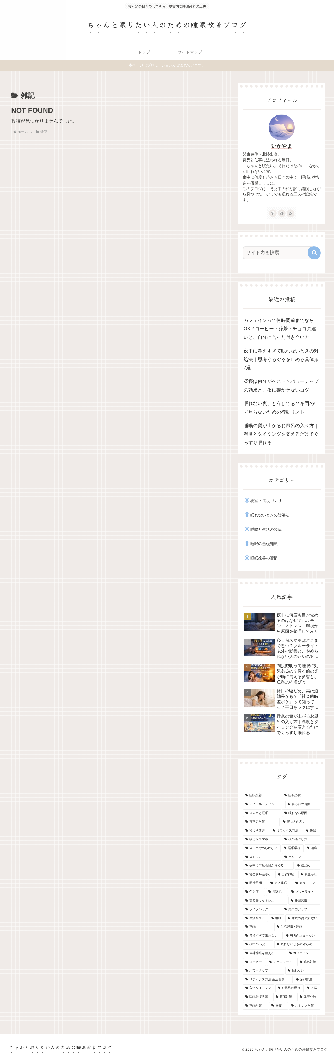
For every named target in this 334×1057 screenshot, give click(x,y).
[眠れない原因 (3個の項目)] (301, 813)
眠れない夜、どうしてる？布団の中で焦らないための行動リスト (281, 407)
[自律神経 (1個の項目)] (286, 874)
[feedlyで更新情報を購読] (281, 213)
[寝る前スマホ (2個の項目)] (262, 839)
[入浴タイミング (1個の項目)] (258, 988)
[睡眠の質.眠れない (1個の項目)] (302, 918)
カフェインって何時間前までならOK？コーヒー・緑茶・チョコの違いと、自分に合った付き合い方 (280, 329)
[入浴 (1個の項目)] (312, 988)
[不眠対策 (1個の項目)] (255, 1006)
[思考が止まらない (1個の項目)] (302, 936)
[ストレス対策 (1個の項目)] (304, 1006)
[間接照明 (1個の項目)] (255, 883)
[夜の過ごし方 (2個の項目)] (301, 839)
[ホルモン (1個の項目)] (301, 857)
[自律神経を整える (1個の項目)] (264, 953)
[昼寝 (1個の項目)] (278, 1006)
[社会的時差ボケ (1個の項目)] (258, 874)
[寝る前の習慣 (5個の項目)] (302, 804)
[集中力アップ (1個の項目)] (301, 909)
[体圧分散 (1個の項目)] (308, 997)
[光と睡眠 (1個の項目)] (280, 883)
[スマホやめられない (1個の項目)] (262, 848)
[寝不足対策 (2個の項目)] (261, 822)
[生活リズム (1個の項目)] (255, 918)
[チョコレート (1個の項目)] (281, 962)
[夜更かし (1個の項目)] (309, 874)
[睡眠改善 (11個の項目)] (262, 795)
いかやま (281, 146)
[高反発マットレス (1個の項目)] (265, 901)
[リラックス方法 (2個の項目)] (286, 831)
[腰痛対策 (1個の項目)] (284, 997)
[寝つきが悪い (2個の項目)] (300, 822)
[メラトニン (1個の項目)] (306, 883)
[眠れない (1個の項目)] (302, 971)
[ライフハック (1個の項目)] (262, 909)
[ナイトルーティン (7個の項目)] (263, 804)
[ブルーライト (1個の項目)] (304, 892)
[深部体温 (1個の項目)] (307, 979)
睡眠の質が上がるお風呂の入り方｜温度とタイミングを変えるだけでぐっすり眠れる (281, 434)
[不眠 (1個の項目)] (258, 927)
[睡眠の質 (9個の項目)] (301, 795)
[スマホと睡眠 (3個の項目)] (262, 813)
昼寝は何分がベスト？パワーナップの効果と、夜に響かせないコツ (281, 385)
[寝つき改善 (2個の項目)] (256, 831)
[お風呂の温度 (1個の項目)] (289, 988)
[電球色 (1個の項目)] (277, 892)
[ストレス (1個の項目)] (262, 857)
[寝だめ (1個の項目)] (307, 866)
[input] (278, 252)
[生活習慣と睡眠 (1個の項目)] (297, 927)
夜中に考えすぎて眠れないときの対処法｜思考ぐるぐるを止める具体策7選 (281, 359)
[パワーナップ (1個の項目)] (263, 971)
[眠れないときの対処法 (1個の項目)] (297, 944)
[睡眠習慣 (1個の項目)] (304, 901)
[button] (314, 252)
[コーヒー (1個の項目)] (254, 962)
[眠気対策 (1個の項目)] (308, 962)
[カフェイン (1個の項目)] (303, 953)
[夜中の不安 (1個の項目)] (258, 944)
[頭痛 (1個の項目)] (312, 848)
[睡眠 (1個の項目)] (276, 918)
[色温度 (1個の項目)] (254, 892)
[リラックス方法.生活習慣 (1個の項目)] (268, 979)
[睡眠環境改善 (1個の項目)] (257, 997)
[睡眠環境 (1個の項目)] (293, 848)
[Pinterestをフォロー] (272, 213)
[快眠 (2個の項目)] (312, 831)
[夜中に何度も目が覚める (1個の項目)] (268, 866)
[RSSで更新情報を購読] (290, 213)
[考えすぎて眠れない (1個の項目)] (263, 936)
